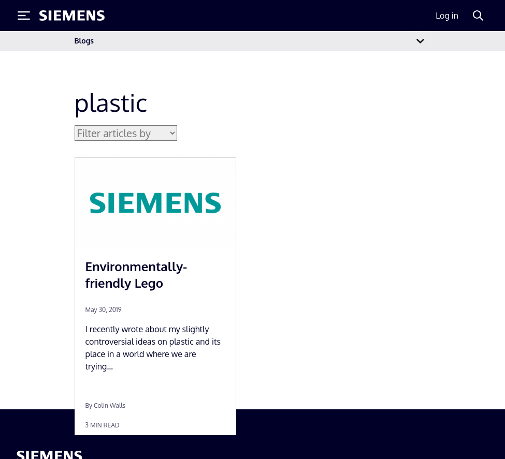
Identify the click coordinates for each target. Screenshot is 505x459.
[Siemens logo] (72, 15)
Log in (447, 15)
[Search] (478, 15)
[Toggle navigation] (420, 41)
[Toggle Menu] (24, 15)
